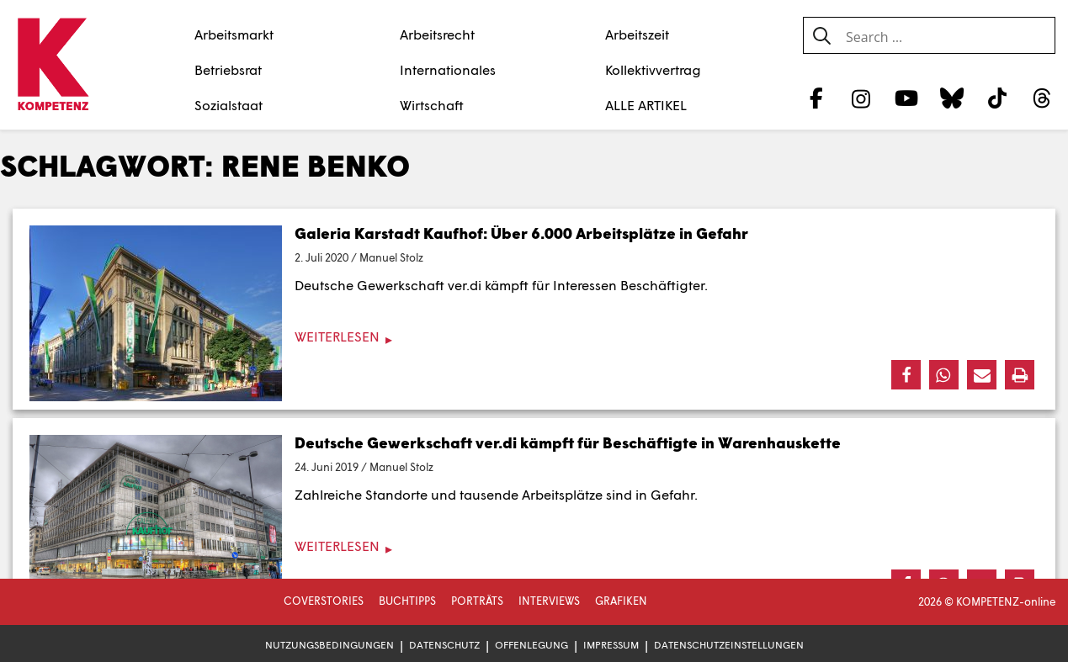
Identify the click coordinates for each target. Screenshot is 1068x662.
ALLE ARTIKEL (646, 105)
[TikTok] (997, 97)
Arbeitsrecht (437, 34)
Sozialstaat (228, 105)
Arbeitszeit (637, 34)
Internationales (448, 69)
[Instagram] (861, 97)
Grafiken (621, 600)
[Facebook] (816, 97)
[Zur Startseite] (53, 65)
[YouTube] (907, 97)
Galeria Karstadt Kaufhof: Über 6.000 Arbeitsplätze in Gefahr (521, 233)
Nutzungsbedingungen (329, 644)
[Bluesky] (951, 97)
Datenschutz (444, 644)
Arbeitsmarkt (234, 34)
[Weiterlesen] (534, 337)
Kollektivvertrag (653, 69)
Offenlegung (531, 644)
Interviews (549, 600)
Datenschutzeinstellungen (729, 644)
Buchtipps (407, 600)
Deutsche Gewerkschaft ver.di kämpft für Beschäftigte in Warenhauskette (568, 442)
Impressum (611, 644)
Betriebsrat (228, 69)
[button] (906, 374)
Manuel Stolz (391, 257)
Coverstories (324, 600)
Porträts (477, 600)
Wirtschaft (432, 105)
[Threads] (1042, 97)
